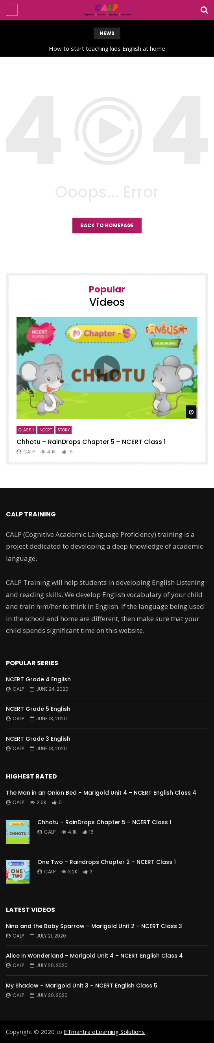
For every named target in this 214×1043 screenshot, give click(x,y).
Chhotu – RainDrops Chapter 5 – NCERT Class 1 (91, 441)
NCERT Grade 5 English (38, 709)
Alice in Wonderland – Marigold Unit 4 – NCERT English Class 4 (94, 956)
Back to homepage (107, 225)
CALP (29, 451)
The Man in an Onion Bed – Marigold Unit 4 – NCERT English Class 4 (101, 793)
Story (63, 430)
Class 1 (26, 430)
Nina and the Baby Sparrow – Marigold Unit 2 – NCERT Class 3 (94, 926)
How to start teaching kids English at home (107, 48)
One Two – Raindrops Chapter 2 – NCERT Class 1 (106, 862)
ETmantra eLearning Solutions (104, 1032)
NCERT (45, 430)
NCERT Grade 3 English (38, 739)
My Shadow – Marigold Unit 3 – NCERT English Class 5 (81, 985)
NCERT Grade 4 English (38, 679)
